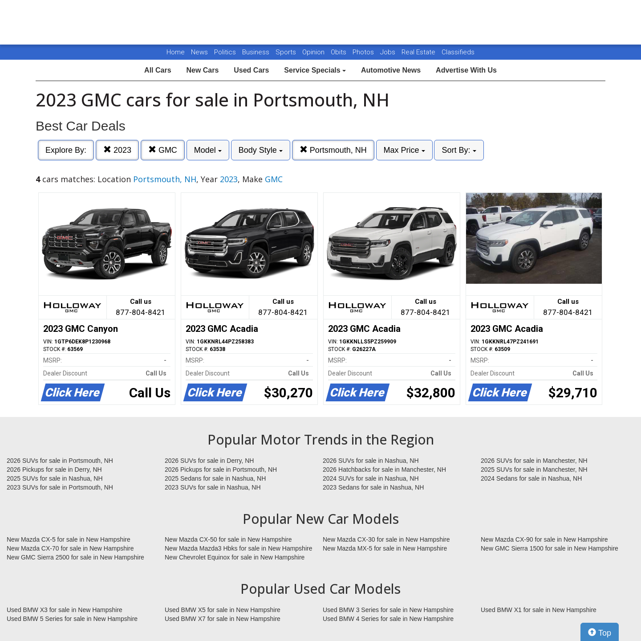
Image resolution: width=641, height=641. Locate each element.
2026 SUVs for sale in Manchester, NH (534, 460)
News (199, 52)
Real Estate (419, 52)
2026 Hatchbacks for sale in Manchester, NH (384, 469)
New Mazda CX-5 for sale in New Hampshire (68, 539)
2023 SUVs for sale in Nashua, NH (213, 487)
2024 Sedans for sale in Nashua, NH (531, 478)
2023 (117, 150)
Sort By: (459, 150)
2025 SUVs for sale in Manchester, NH (534, 469)
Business (256, 52)
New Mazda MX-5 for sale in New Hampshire (385, 548)
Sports (287, 52)
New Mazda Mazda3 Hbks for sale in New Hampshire (238, 548)
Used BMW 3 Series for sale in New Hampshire (388, 609)
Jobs (388, 52)
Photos (364, 52)
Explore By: (65, 150)
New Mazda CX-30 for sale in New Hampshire (386, 539)
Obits (339, 52)
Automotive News (391, 70)
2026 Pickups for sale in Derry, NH (54, 469)
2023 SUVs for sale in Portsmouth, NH (60, 487)
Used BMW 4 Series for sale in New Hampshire (388, 618)
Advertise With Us (466, 70)
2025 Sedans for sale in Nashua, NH (215, 478)
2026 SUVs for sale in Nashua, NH (371, 460)
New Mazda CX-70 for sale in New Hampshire (70, 548)
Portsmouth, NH (333, 150)
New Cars (202, 70)
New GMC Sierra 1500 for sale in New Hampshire (549, 548)
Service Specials (315, 70)
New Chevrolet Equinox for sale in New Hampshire (234, 557)
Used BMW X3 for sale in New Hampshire (64, 609)
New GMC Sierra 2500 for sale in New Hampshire (75, 557)
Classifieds (458, 52)
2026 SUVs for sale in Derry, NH (209, 460)
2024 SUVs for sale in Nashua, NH (371, 478)
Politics (225, 52)
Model (208, 150)
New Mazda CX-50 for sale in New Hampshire (228, 539)
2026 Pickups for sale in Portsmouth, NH (221, 469)
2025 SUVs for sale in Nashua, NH (55, 478)
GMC (162, 150)
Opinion (314, 52)
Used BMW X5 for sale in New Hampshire (222, 609)
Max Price (404, 150)
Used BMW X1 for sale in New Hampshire (538, 609)
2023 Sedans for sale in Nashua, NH (373, 487)
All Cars (157, 70)
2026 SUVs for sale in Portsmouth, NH (60, 460)
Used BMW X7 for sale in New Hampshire (222, 618)
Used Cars (251, 70)
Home (175, 52)
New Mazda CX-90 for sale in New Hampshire (544, 539)
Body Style (261, 150)
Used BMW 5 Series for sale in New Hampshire (72, 618)
